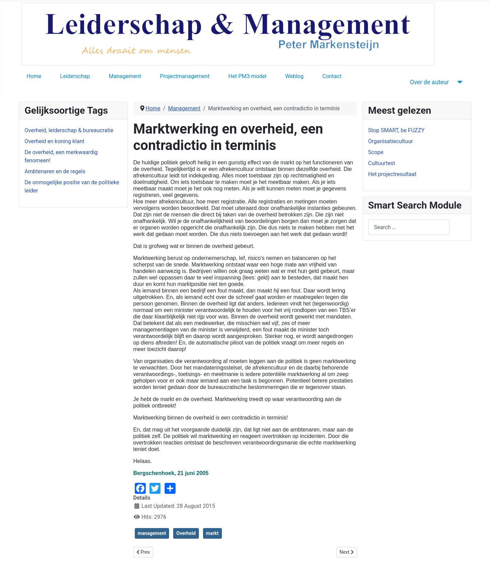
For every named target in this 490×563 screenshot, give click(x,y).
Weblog (294, 76)
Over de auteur (429, 82)
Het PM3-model (247, 76)
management (152, 533)
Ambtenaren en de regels (55, 171)
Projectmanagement (185, 76)
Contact (332, 76)
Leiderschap (75, 76)
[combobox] (409, 227)
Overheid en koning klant (55, 141)
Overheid (185, 533)
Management (125, 76)
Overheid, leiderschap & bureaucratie (69, 130)
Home (34, 76)
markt (212, 533)
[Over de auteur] (458, 82)
